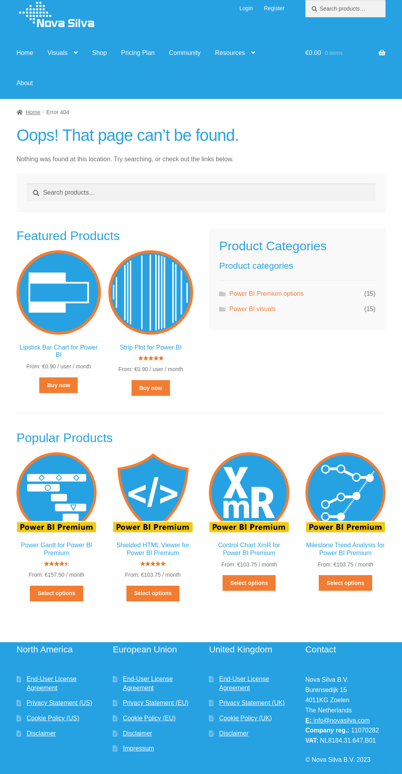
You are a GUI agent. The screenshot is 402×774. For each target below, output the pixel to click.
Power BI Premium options (266, 293)
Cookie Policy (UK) (245, 718)
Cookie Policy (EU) (149, 718)
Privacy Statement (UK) (252, 702)
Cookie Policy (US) (53, 718)
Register (274, 8)
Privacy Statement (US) (59, 702)
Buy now (58, 385)
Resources (230, 52)
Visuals (58, 52)
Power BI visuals (252, 309)
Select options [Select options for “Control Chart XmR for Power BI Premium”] (249, 583)
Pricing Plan (138, 52)
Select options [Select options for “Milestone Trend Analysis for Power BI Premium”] (345, 583)
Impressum (138, 748)
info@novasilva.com (337, 720)
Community (185, 52)
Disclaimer (41, 733)
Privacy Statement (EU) (155, 702)
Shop (99, 52)
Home (24, 52)
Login (246, 8)
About (24, 83)
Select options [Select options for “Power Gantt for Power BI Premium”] (56, 593)
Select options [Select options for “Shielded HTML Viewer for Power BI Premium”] (153, 593)
